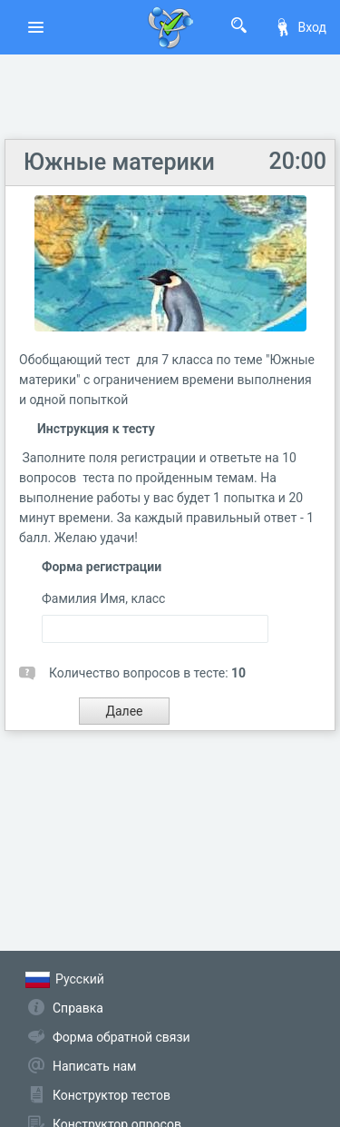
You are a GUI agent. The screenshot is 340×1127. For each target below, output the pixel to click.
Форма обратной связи (121, 1037)
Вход (300, 27)
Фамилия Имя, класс (103, 598)
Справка (78, 1008)
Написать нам (94, 1066)
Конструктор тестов (111, 1095)
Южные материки (119, 162)
